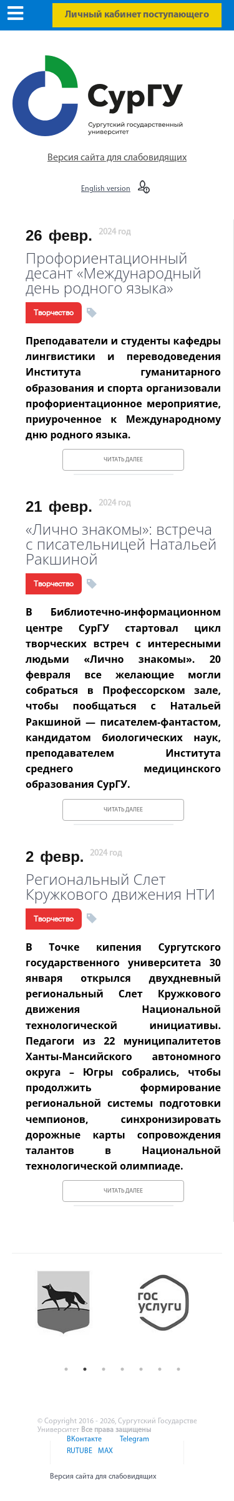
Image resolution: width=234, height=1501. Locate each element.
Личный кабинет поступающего (137, 15)
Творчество (54, 312)
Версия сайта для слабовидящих (117, 158)
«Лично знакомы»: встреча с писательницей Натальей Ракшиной (121, 542)
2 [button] (85, 1369)
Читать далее (123, 459)
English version (105, 189)
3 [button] (103, 1369)
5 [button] (141, 1369)
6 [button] (160, 1369)
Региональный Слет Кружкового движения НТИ (120, 885)
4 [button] (122, 1369)
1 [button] (66, 1369)
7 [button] (178, 1369)
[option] (72, 1312)
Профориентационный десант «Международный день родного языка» (114, 271)
